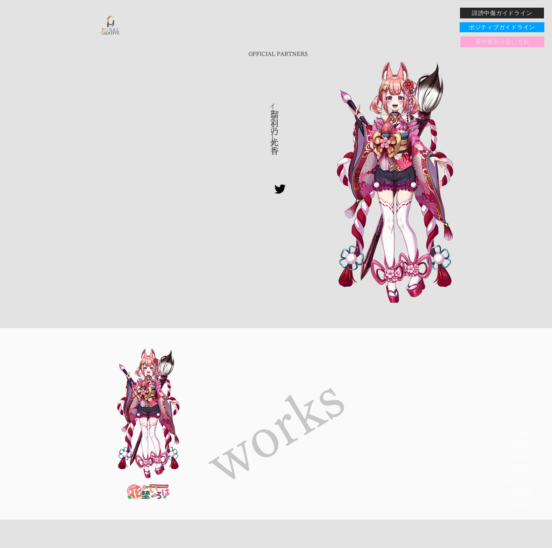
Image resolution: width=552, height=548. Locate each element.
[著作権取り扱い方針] (502, 41)
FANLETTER (516, 481)
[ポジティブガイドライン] (502, 27)
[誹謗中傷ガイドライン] (502, 13)
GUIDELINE (517, 493)
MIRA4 (522, 469)
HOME (523, 433)
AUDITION (518, 445)
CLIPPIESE (517, 457)
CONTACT (519, 505)
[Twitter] (280, 189)
